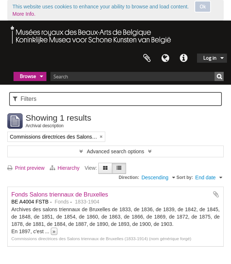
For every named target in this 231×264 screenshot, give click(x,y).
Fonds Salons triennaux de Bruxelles (59, 194)
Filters (25, 99)
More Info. (23, 14)
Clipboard (147, 58)
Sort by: (185, 177)
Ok (203, 6)
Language (165, 58)
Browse (28, 76)
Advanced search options (115, 151)
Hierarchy (65, 168)
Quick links (183, 58)
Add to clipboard (216, 194)
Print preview (26, 168)
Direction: (129, 177)
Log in (209, 58)
